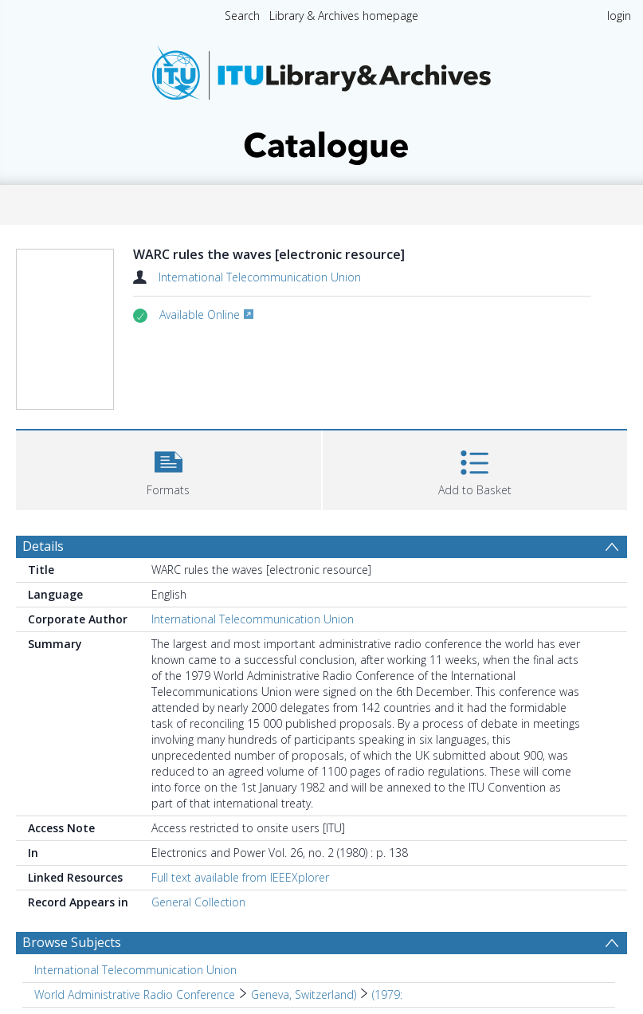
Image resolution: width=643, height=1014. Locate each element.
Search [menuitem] (242, 15)
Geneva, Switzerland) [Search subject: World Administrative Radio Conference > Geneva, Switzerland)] (303, 994)
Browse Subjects (71, 942)
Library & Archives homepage (343, 15)
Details (43, 546)
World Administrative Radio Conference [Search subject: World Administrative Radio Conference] (134, 994)
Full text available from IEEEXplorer (240, 877)
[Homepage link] (322, 101)
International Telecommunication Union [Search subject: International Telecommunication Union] (135, 969)
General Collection (198, 902)
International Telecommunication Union (260, 277)
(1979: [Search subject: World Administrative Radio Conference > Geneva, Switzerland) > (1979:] (387, 994)
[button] (168, 468)
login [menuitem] (619, 15)
